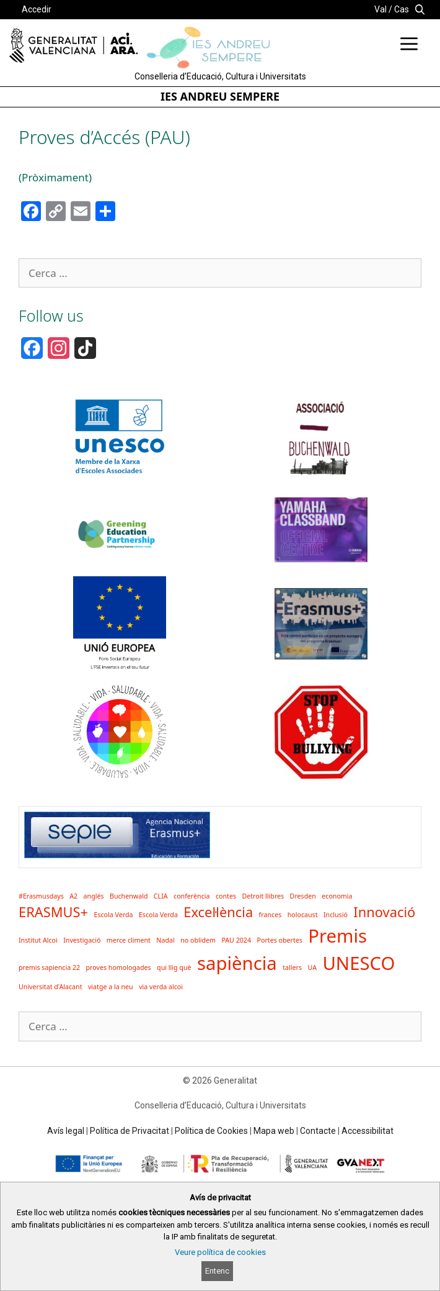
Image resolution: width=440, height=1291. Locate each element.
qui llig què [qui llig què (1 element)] (174, 967)
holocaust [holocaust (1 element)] (303, 914)
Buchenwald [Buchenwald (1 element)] (128, 896)
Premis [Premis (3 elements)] (337, 935)
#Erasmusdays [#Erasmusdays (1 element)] (41, 896)
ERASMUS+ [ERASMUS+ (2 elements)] (53, 912)
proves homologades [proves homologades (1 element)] (118, 967)
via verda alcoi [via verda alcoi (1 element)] (161, 986)
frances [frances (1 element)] (270, 914)
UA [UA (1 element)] (312, 967)
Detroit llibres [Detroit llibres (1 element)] (263, 896)
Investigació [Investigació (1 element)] (81, 940)
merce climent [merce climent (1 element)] (129, 940)
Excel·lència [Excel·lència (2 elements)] (218, 912)
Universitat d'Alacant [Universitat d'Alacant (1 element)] (50, 986)
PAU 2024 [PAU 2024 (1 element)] (236, 940)
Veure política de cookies (220, 1252)
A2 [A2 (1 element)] (73, 896)
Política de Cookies (211, 1131)
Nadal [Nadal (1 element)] (165, 940)
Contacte (318, 1131)
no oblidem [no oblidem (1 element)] (198, 940)
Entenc (217, 1270)
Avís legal (65, 1131)
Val (380, 9)
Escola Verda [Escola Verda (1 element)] (113, 914)
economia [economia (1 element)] (337, 896)
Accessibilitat (367, 1131)
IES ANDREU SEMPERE (220, 96)
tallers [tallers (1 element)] (292, 967)
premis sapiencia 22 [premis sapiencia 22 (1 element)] (49, 967)
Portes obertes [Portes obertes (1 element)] (279, 940)
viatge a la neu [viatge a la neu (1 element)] (110, 986)
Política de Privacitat (129, 1131)
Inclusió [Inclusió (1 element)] (335, 914)
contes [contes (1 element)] (226, 896)
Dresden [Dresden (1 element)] (303, 896)
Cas (401, 9)
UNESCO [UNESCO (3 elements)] (358, 963)
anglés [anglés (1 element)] (94, 896)
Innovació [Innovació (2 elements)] (384, 912)
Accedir (36, 9)
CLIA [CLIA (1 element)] (161, 896)
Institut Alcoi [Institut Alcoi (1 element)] (38, 940)
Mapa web (273, 1131)
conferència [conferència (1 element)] (191, 896)
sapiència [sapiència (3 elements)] (237, 963)
